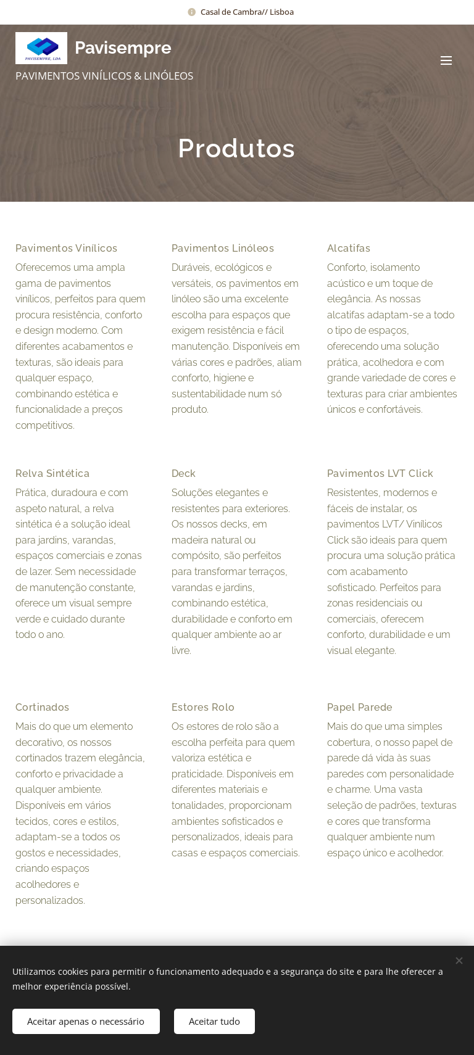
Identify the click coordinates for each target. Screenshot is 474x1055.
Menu (446, 60)
